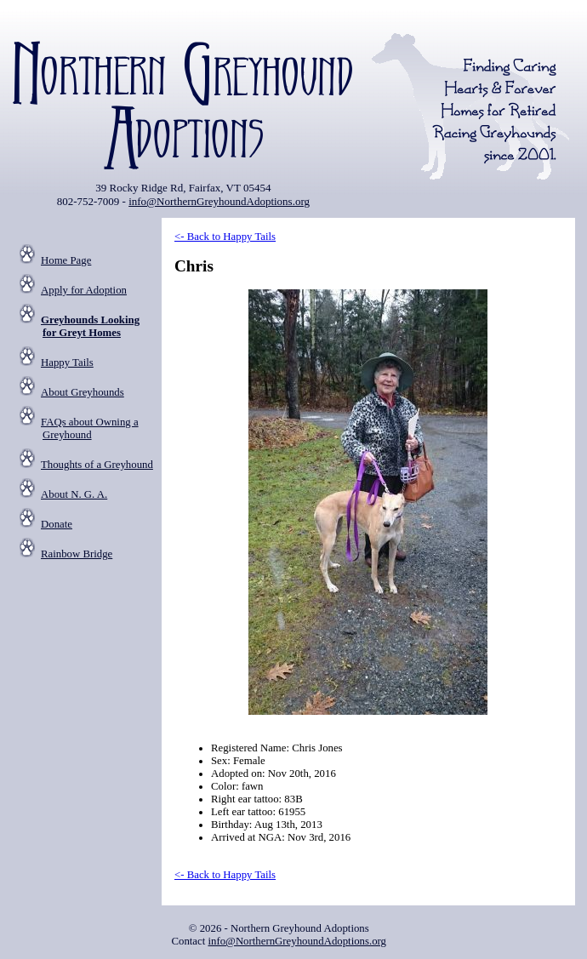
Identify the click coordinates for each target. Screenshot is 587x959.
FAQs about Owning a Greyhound (90, 428)
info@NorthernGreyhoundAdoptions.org (219, 201)
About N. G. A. (74, 494)
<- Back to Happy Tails (225, 237)
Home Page (66, 260)
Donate (56, 524)
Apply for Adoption (84, 290)
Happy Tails (67, 362)
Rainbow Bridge (76, 554)
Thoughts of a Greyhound (97, 465)
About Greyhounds (82, 392)
